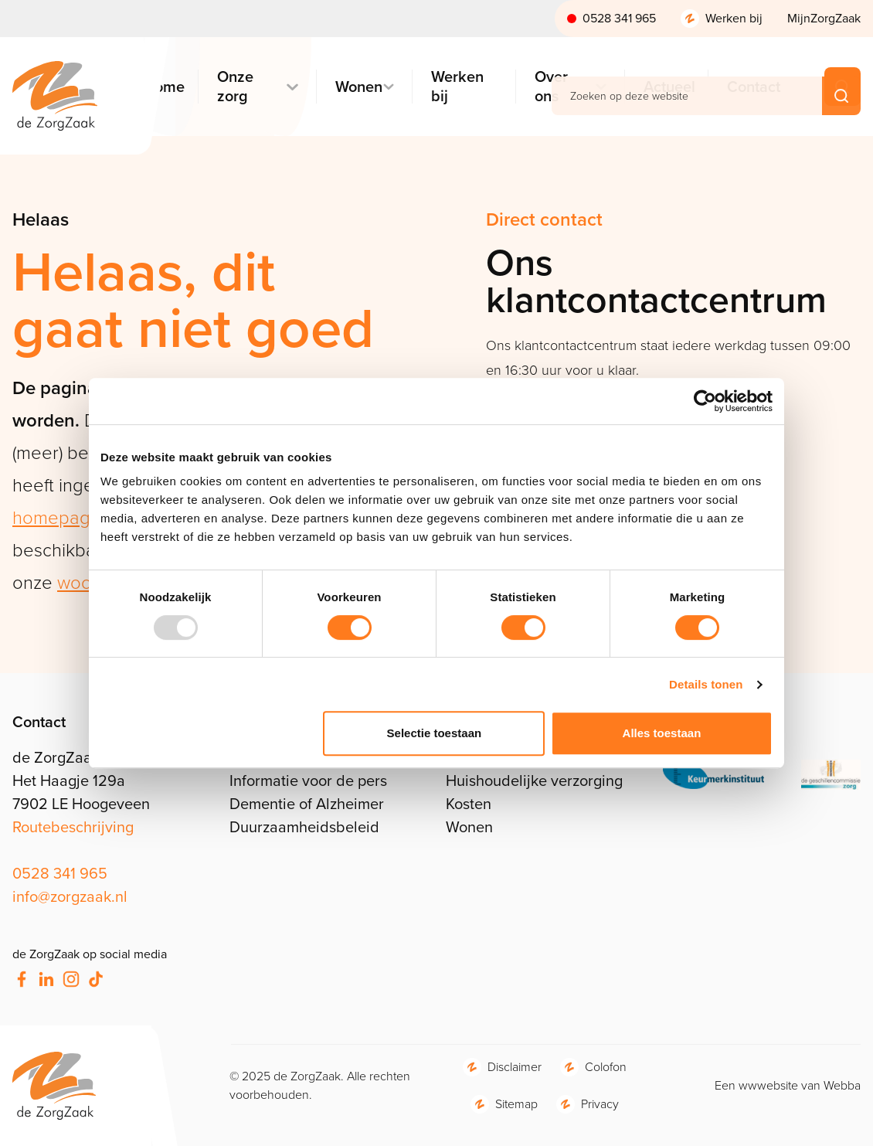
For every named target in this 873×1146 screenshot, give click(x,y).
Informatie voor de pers (308, 780)
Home (162, 87)
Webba (842, 1085)
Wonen (356, 87)
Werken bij (734, 18)
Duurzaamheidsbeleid (304, 826)
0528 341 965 (619, 18)
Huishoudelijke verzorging (534, 780)
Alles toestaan (662, 733)
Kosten (468, 803)
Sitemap (516, 1104)
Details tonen (705, 684)
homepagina (63, 518)
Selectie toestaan (434, 733)
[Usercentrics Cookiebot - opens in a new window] (705, 401)
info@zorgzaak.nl (69, 896)
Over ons (551, 86)
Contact (751, 87)
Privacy (600, 1104)
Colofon (606, 1067)
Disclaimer (514, 1067)
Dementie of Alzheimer (306, 803)
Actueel (667, 87)
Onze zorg (235, 86)
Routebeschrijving (73, 826)
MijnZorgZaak (824, 18)
